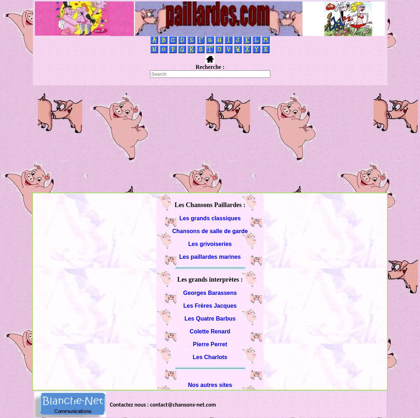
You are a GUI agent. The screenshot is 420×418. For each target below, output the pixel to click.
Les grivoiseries (210, 244)
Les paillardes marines (210, 257)
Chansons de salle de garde (210, 231)
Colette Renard (210, 331)
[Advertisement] (210, 139)
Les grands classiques (210, 218)
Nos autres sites (210, 385)
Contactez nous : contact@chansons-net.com (163, 404)
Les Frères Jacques (209, 306)
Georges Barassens (210, 293)
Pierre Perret (210, 344)
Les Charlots (210, 357)
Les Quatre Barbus (209, 319)
